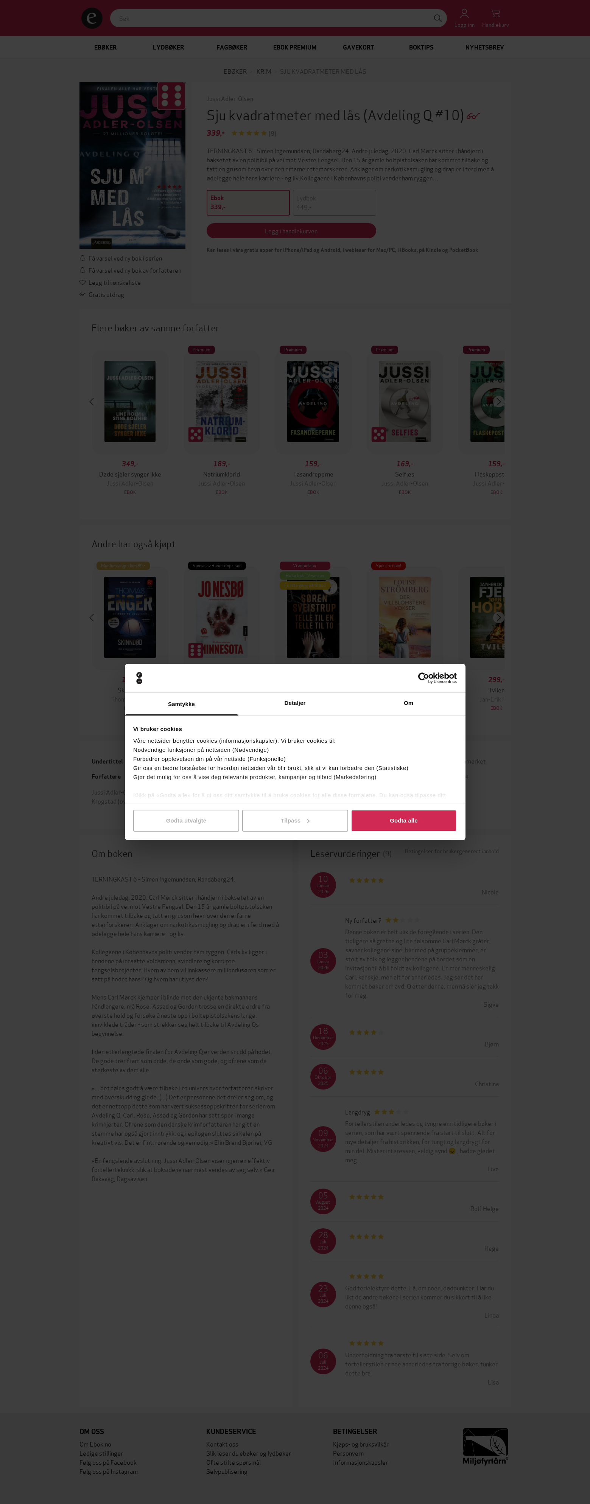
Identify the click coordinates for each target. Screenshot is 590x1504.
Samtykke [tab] (181, 704)
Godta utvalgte (186, 820)
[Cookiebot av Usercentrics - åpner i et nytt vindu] (424, 678)
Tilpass (295, 820)
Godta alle (404, 820)
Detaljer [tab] (295, 703)
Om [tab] (408, 703)
